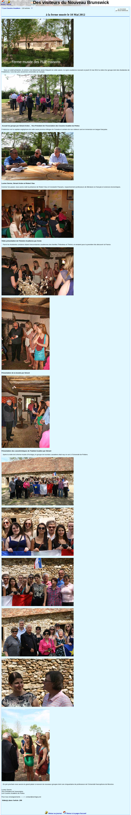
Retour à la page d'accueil (74, 813)
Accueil (3, 3)
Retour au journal (53, 813)
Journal (8, 3)
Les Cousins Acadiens (11, 8)
